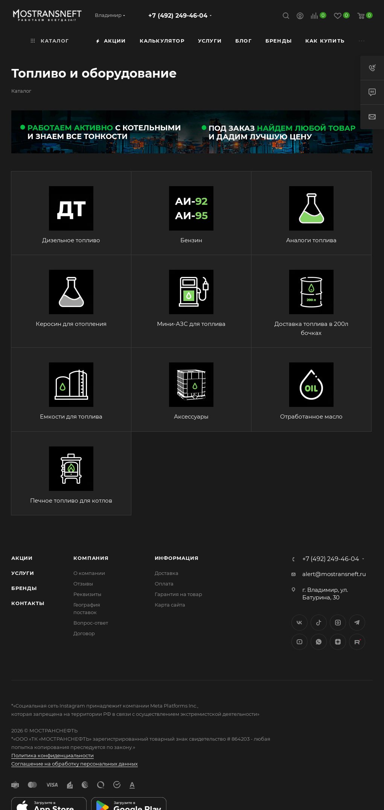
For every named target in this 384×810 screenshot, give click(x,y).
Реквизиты (87, 594)
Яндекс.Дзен (338, 642)
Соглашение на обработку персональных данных (74, 764)
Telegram (357, 622)
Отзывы (83, 584)
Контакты (27, 603)
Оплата (164, 584)
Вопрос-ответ (90, 623)
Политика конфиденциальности (52, 755)
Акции (22, 558)
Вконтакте (299, 622)
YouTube (299, 642)
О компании (89, 573)
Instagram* (338, 622)
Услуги (22, 573)
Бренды (24, 588)
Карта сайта (170, 605)
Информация (177, 558)
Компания (90, 558)
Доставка (166, 573)
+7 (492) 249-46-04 (177, 15)
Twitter (319, 622)
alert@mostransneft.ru (334, 574)
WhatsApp (319, 642)
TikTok (357, 642)
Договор (84, 633)
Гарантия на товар (178, 594)
